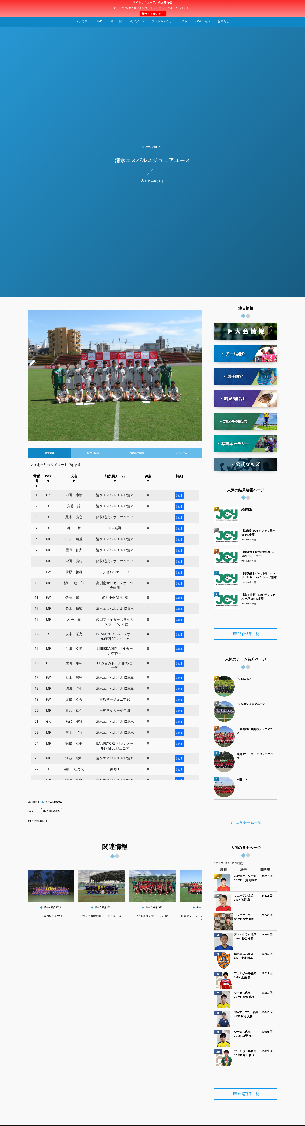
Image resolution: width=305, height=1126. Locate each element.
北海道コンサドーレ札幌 (152, 915)
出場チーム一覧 (248, 822)
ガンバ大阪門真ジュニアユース (101, 915)
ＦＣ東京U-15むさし (51, 915)
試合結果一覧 (248, 634)
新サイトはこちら (153, 13)
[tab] (49, 453)
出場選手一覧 (248, 1094)
